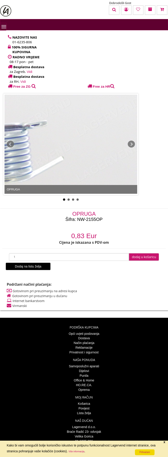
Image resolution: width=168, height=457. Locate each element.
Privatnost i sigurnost (84, 352)
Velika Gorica (84, 436)
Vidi (29, 72)
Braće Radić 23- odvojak (84, 431)
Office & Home (84, 380)
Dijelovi (84, 371)
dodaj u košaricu (144, 257)
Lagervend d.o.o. (84, 427)
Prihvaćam (144, 452)
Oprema (84, 390)
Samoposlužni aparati (84, 366)
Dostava (84, 338)
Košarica (84, 403)
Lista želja (84, 413)
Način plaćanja (84, 343)
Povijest (84, 408)
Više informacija (76, 451)
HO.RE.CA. (84, 385)
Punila (84, 375)
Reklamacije (83, 347)
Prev (10, 144)
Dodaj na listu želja (28, 266)
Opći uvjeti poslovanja (84, 333)
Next (131, 144)
